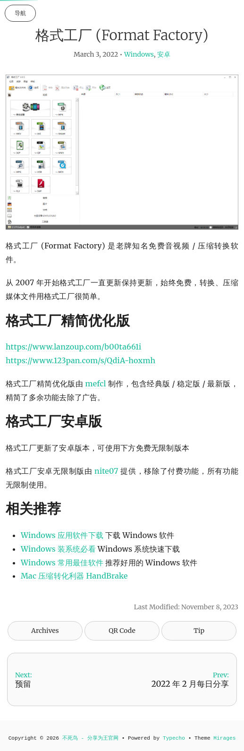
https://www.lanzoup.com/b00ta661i (74, 346)
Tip (199, 630)
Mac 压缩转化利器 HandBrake (74, 575)
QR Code (122, 630)
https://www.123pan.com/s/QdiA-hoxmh (80, 360)
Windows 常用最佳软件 (62, 562)
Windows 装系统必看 (58, 549)
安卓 (163, 54)
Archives (45, 630)
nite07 (106, 471)
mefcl (95, 383)
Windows (139, 54)
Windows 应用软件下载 (62, 535)
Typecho (174, 738)
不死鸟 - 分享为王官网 (90, 738)
